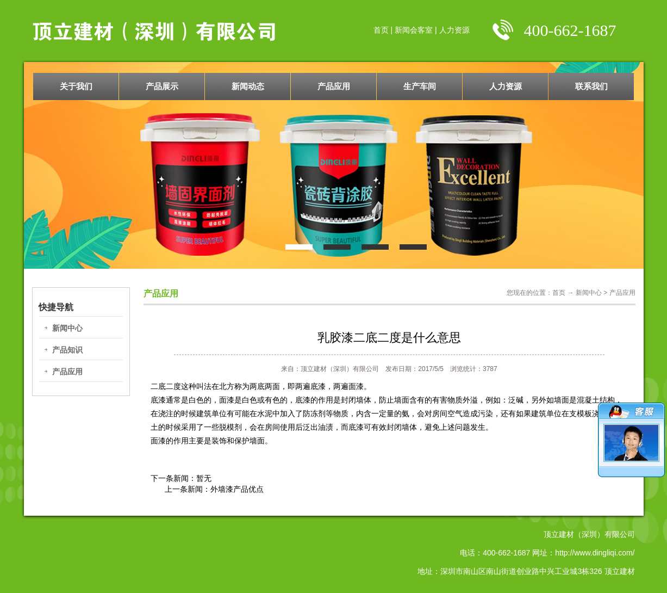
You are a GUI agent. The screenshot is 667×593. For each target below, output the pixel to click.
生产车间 (419, 86)
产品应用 (333, 86)
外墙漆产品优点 (237, 489)
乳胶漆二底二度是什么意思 (389, 337)
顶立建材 (619, 571)
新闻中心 (67, 328)
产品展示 (162, 86)
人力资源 (454, 30)
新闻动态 (248, 86)
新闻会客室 (414, 30)
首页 (381, 30)
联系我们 (591, 86)
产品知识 (67, 349)
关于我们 (76, 86)
